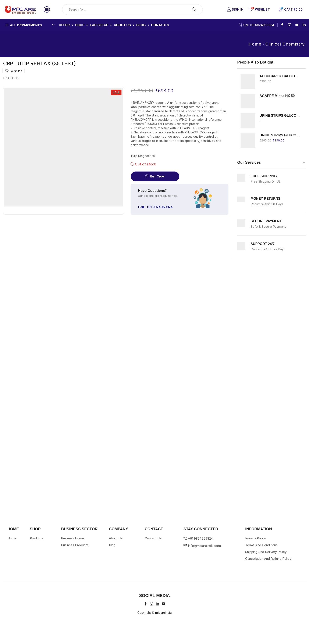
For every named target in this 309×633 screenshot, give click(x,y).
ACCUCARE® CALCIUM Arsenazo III (280, 76)
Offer (64, 25)
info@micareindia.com (204, 546)
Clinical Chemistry (285, 44)
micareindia (163, 613)
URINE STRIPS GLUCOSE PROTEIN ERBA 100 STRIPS (280, 135)
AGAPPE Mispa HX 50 (277, 96)
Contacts (160, 25)
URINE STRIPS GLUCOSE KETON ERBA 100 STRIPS (280, 115)
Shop (80, 25)
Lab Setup (99, 25)
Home (255, 44)
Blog (141, 25)
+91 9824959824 (200, 538)
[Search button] (194, 9)
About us (122, 25)
